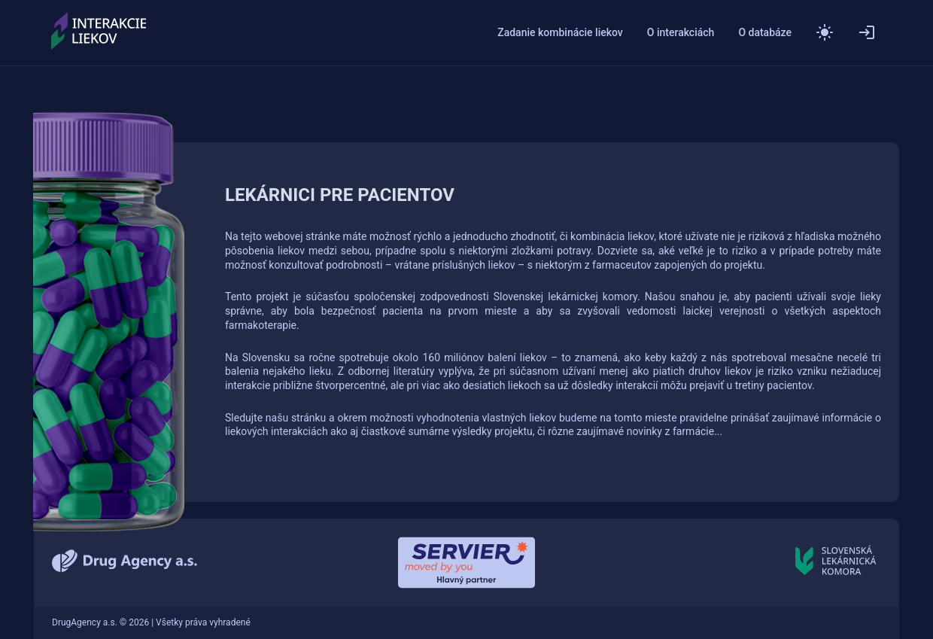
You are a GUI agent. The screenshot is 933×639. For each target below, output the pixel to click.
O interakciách (681, 33)
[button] (825, 32)
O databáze (765, 33)
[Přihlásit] (867, 32)
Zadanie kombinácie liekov (560, 33)
